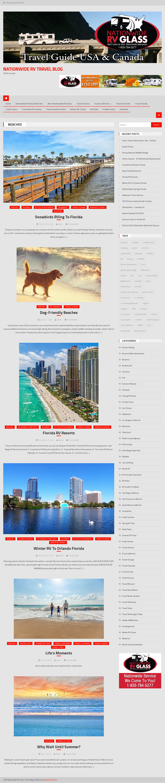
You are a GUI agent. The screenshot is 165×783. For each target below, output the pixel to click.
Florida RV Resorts (59, 433)
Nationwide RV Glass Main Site (29, 103)
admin (60, 224)
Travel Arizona (83, 103)
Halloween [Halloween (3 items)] (145, 269)
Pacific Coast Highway (131, 438)
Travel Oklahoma (129, 602)
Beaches (14, 207)
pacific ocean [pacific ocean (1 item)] (147, 292)
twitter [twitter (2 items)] (140, 325)
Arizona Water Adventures (133, 353)
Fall (123, 377)
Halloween (126, 414)
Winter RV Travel (78, 109)
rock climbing (127, 462)
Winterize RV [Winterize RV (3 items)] (139, 330)
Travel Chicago (128, 559)
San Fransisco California (132, 499)
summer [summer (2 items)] (138, 319)
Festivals (124, 109)
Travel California (101, 103)
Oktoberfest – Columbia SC (133, 207)
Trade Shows (127, 541)
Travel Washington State (132, 614)
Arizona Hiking (128, 347)
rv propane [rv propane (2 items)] (125, 314)
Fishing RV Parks (26, 539)
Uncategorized (128, 626)
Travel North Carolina (31, 109)
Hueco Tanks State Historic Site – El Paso (139, 140)
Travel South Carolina (56, 109)
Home (8, 103)
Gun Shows (127, 408)
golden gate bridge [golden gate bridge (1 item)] (128, 269)
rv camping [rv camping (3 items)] (138, 297)
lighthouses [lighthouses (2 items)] (125, 281)
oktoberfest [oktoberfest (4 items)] (126, 286)
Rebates (125, 456)
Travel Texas (11, 109)
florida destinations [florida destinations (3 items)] (129, 264)
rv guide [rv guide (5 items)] (124, 308)
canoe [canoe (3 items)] (134, 247)
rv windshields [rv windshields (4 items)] (140, 314)
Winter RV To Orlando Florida (59, 548)
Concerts (126, 371)
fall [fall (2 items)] (122, 258)
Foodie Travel (109, 109)
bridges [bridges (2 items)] (135, 242)
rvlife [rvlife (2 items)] (134, 308)
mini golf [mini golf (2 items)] (138, 281)
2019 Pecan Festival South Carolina (137, 201)
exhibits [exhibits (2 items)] (150, 253)
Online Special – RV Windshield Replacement (141, 158)
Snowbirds (63, 207)
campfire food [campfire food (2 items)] (148, 242)
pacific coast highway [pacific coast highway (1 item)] (129, 292)
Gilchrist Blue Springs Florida (134, 189)
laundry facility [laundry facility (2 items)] (152, 275)
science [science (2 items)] (154, 314)
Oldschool (126, 432)
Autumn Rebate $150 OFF (133, 213)
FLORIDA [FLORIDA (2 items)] (140, 258)
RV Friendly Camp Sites (27, 427)
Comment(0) (73, 224)
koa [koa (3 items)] (140, 275)
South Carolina (128, 517)
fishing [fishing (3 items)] (130, 258)
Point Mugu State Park (131, 450)
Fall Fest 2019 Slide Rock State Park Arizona (140, 225)
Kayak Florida (127, 146)
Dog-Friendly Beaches (59, 312)
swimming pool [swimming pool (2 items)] (152, 319)
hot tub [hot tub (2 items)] (123, 275)
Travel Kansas (128, 577)
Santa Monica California (132, 505)
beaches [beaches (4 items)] (124, 242)
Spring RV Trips (64, 741)
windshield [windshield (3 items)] (125, 330)
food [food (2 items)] (143, 264)
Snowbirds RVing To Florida (59, 217)
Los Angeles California (131, 420)
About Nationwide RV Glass (60, 103)
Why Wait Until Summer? (59, 747)
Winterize (58, 211)
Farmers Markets (129, 383)
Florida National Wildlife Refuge (135, 152)
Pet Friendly (55, 307)
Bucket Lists (25, 643)
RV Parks (94, 109)
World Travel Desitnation (132, 644)
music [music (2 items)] (148, 281)
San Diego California (130, 493)
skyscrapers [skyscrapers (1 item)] (126, 319)
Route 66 (126, 468)
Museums (126, 426)
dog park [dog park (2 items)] (138, 253)
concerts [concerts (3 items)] (145, 247)
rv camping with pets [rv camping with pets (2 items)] (129, 303)
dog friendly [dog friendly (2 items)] (126, 253)
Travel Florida (141, 103)
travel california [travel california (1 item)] (127, 325)
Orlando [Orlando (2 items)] (138, 286)
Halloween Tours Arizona (132, 195)
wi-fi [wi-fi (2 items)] (149, 325)
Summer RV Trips (43, 643)
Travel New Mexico (130, 590)
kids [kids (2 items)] (132, 275)
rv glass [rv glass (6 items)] (145, 303)
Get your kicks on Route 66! (133, 219)
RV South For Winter (44, 207)
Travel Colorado (123, 103)
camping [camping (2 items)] (124, 247)
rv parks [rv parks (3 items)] (143, 308)
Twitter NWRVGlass (130, 620)
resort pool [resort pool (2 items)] (125, 297)
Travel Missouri (128, 583)
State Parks (127, 529)
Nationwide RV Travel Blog (33, 69)
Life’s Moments (58, 653)
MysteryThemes (50, 780)
